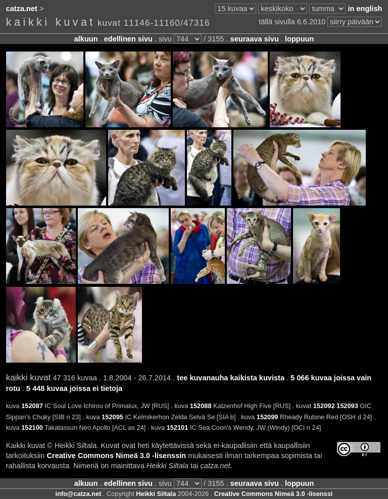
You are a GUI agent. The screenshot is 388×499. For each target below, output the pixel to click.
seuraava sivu (254, 39)
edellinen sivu (128, 39)
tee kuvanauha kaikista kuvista (230, 378)
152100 (32, 427)
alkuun (86, 39)
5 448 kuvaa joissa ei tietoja (74, 388)
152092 (324, 406)
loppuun (299, 39)
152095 (112, 417)
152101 (177, 427)
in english (365, 9)
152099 (267, 417)
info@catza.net (79, 493)
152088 (201, 406)
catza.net (21, 9)
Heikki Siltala (156, 493)
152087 (32, 406)
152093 (347, 406)
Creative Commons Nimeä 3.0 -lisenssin (116, 456)
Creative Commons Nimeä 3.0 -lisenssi (273, 493)
